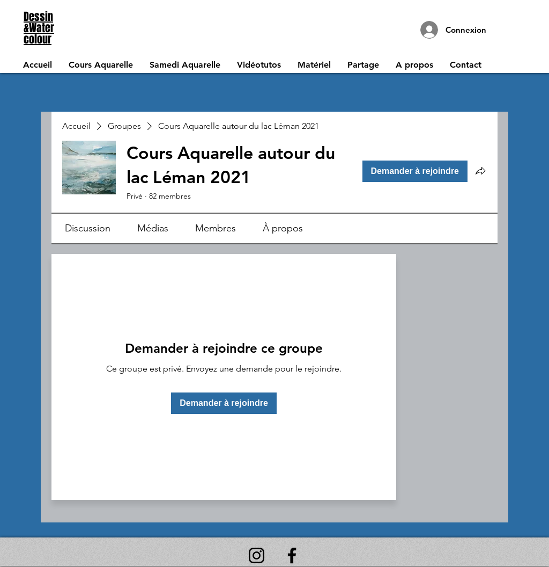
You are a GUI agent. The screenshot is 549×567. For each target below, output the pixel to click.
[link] (87, 228)
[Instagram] (256, 555)
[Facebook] (291, 555)
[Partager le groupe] (480, 170)
